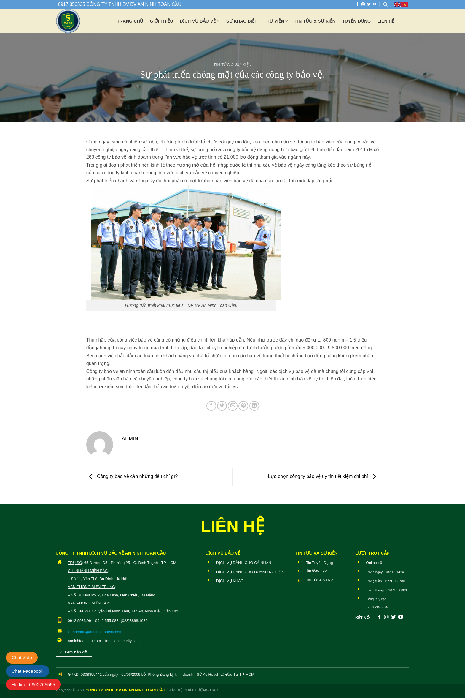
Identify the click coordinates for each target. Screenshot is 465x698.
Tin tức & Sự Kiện (314, 21)
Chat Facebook (28, 671)
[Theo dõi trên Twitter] (369, 4)
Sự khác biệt (241, 21)
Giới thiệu (161, 21)
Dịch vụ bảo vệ (199, 21)
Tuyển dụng (356, 21)
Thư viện (276, 21)
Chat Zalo (22, 657)
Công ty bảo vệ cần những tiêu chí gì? (132, 476)
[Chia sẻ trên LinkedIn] (254, 406)
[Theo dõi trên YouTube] (374, 4)
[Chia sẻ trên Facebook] (211, 406)
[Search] (385, 4)
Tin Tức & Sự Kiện (233, 64)
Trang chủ (130, 21)
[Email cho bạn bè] (233, 406)
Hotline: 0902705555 (33, 684)
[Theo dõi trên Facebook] (357, 4)
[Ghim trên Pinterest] (243, 406)
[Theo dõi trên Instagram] (363, 4)
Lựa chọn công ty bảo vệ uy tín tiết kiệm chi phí (323, 476)
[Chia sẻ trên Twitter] (222, 406)
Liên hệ (386, 21)
